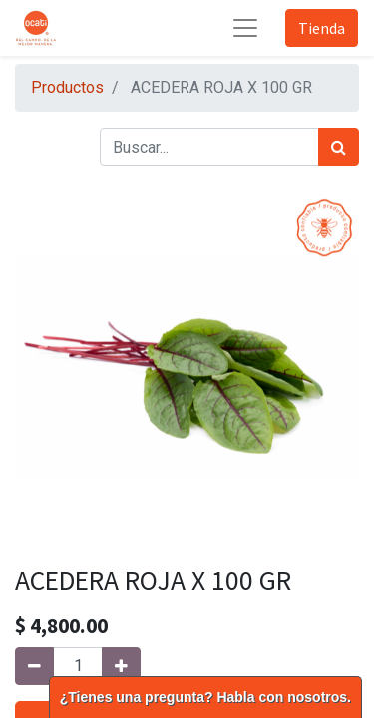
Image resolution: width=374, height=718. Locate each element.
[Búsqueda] (338, 147)
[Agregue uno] (121, 666)
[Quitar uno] (34, 666)
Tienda (321, 28)
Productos (67, 87)
